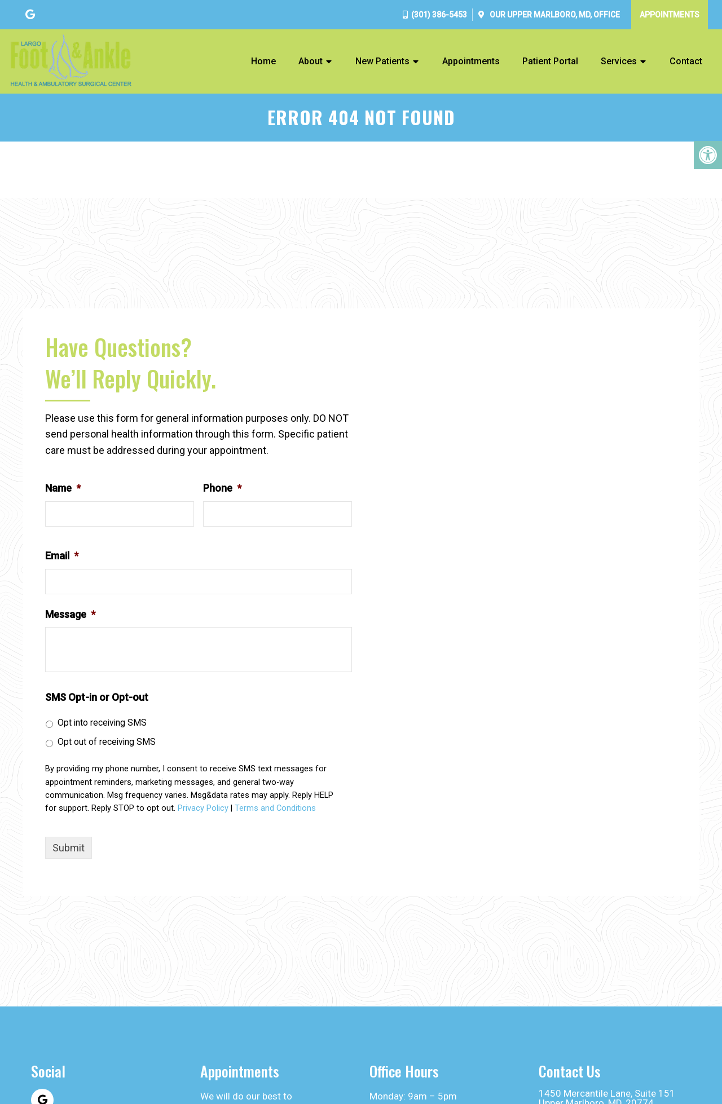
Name (63, 488)
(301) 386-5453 (439, 14)
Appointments (669, 14)
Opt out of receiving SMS (107, 741)
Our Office (554, 14)
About (310, 61)
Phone (222, 488)
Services (619, 61)
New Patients (382, 61)
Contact (686, 61)
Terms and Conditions (275, 808)
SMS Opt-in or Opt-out (96, 697)
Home (263, 61)
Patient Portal (550, 61)
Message (70, 614)
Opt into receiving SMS (102, 722)
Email (61, 556)
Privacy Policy (203, 808)
